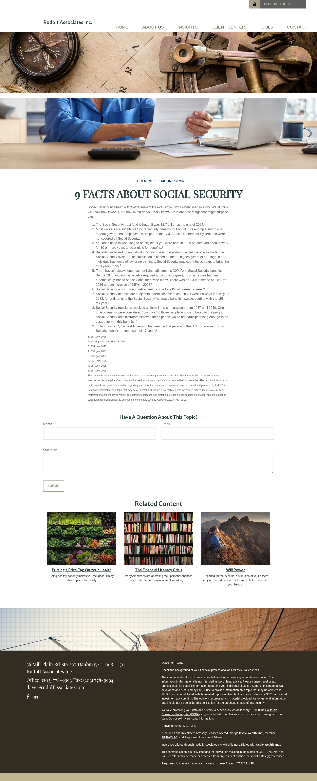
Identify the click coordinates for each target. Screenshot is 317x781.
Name (47, 424)
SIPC (174, 737)
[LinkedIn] (36, 695)
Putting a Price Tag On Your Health (81, 570)
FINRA (166, 737)
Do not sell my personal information (191, 718)
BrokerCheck (250, 670)
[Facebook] (29, 695)
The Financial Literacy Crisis (158, 570)
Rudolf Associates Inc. (67, 22)
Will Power (235, 570)
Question (50, 450)
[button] (153, 27)
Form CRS (176, 662)
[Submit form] (53, 486)
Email (166, 424)
